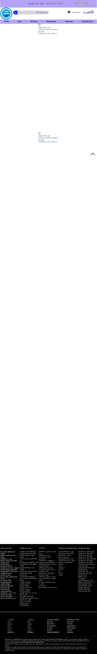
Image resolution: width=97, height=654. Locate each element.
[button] (88, 12)
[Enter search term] (35, 12)
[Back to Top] (92, 154)
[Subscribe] (82, 3)
